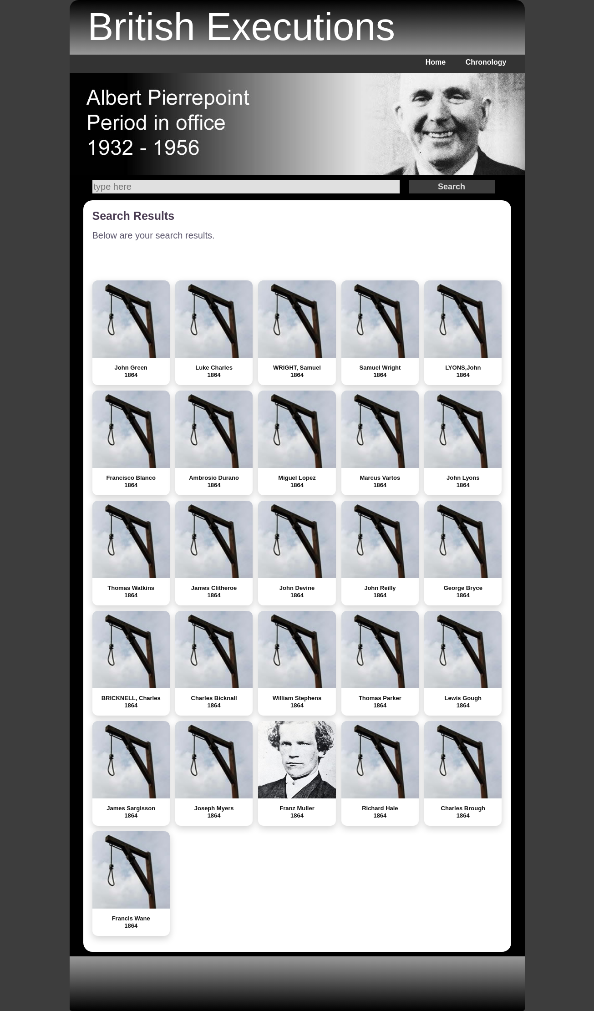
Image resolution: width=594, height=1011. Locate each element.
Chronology (486, 62)
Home (436, 62)
